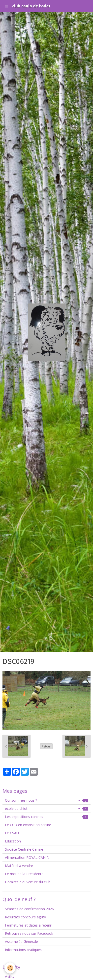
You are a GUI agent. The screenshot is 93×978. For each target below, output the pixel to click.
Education (13, 841)
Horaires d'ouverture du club (27, 882)
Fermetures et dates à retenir (28, 925)
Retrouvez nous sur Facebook (29, 933)
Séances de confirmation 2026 (29, 909)
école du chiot (46, 808)
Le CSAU (12, 833)
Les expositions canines (46, 816)
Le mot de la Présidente (24, 873)
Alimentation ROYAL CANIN (27, 857)
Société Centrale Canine (24, 849)
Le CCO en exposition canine (28, 824)
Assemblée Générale (21, 941)
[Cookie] (10, 968)
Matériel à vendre (19, 865)
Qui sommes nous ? (46, 800)
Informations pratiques (23, 949)
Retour (46, 746)
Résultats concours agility (25, 917)
